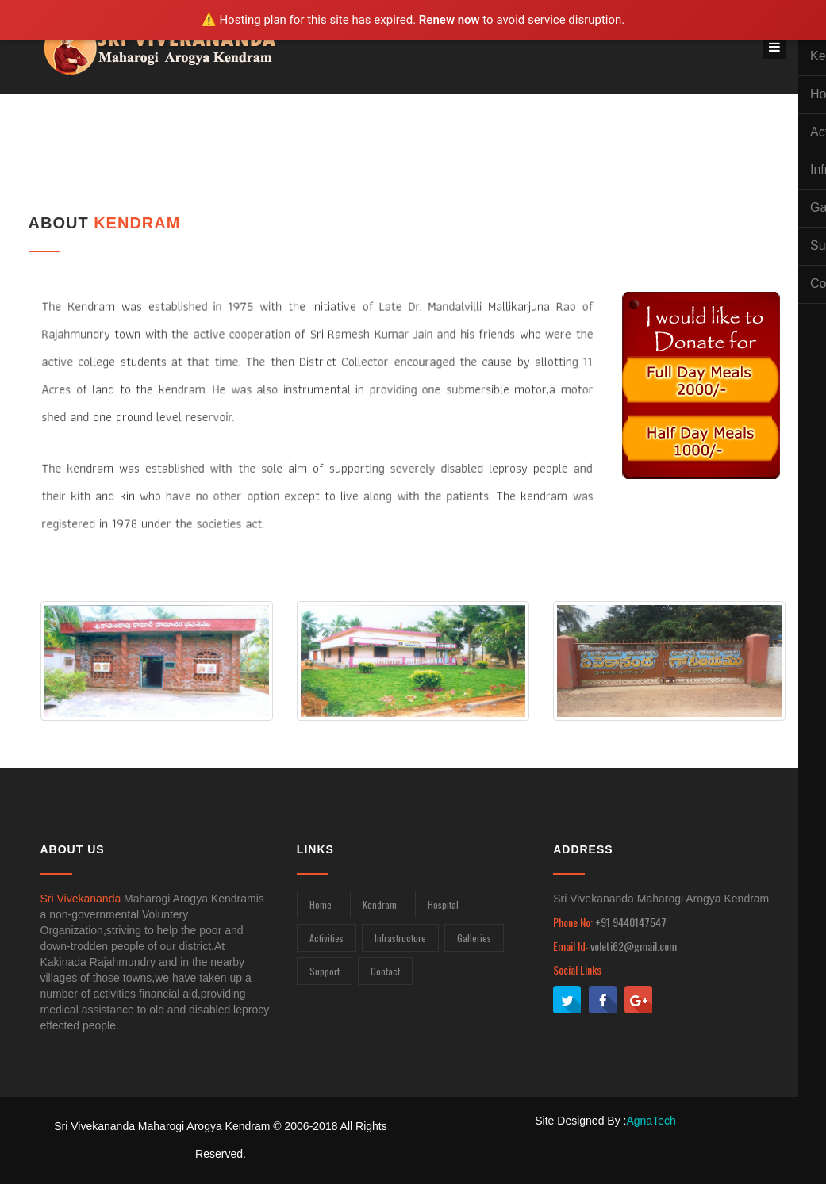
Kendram (380, 904)
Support (324, 971)
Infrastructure (400, 938)
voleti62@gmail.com (633, 945)
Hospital (443, 904)
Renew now (449, 20)
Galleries (474, 938)
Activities (326, 938)
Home (320, 904)
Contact (385, 971)
